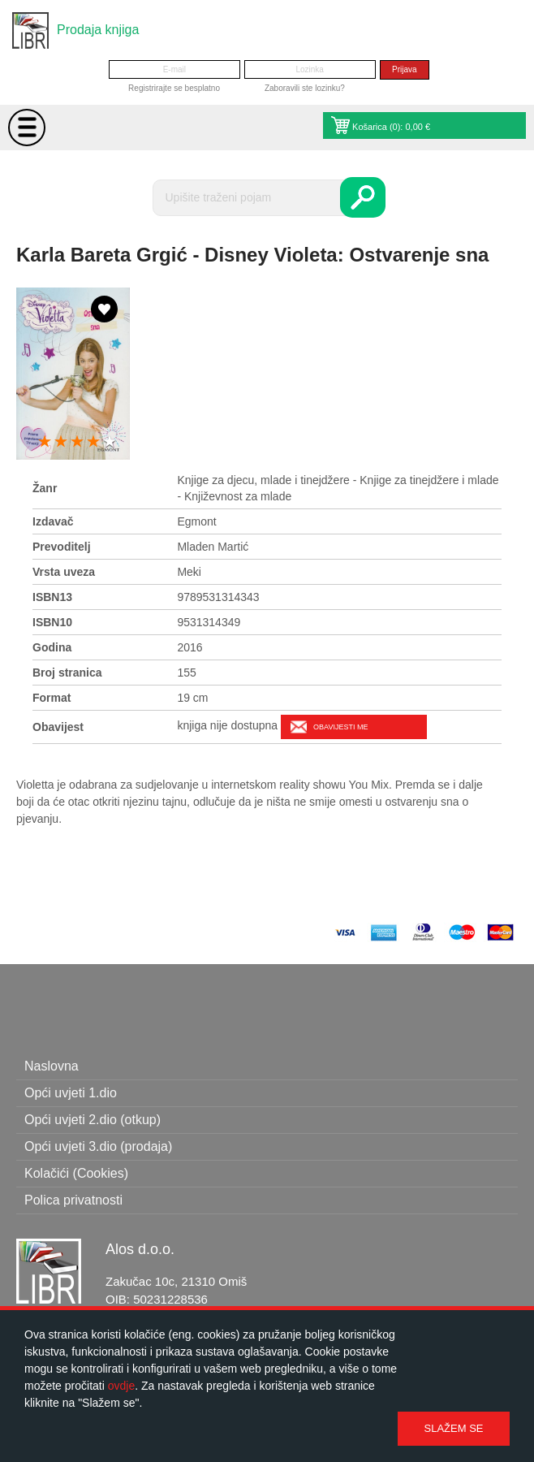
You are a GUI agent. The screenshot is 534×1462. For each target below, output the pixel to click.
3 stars (77, 442)
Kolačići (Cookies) (76, 1173)
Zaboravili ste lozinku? (305, 88)
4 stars (93, 442)
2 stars (61, 442)
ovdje (121, 1385)
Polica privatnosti (73, 1200)
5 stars (109, 442)
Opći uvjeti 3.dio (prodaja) (98, 1146)
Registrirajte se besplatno (174, 88)
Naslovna (51, 1066)
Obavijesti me (340, 727)
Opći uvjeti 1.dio (70, 1093)
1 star (45, 442)
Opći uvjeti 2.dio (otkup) (92, 1120)
